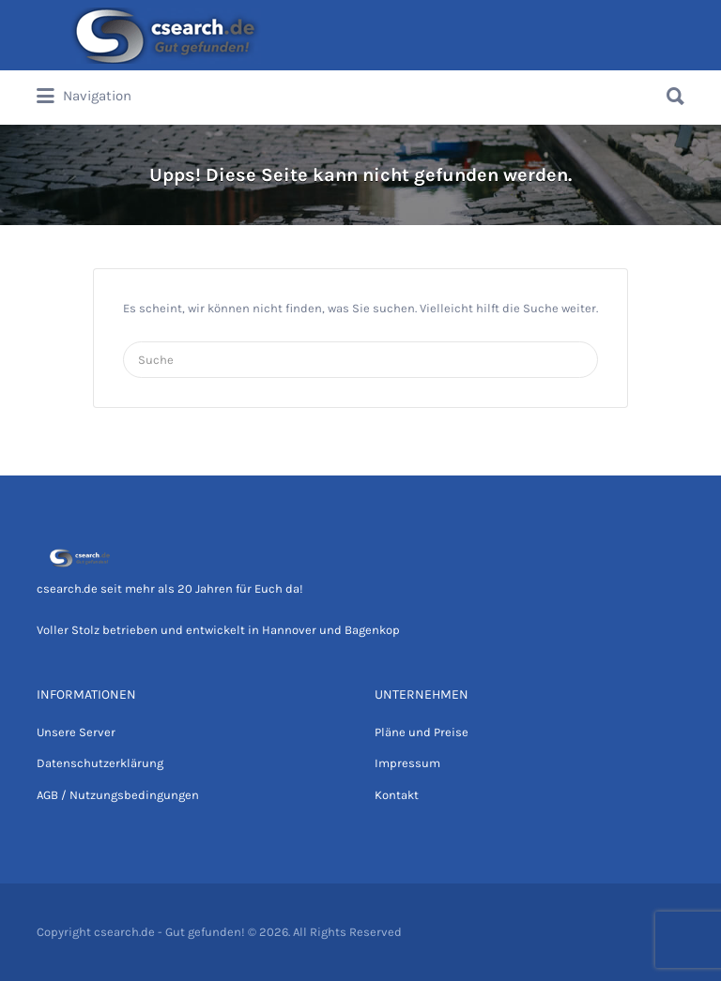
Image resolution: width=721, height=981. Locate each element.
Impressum (407, 763)
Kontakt (397, 795)
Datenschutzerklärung (100, 763)
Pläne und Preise (421, 732)
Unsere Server (76, 732)
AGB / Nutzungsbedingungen (118, 795)
